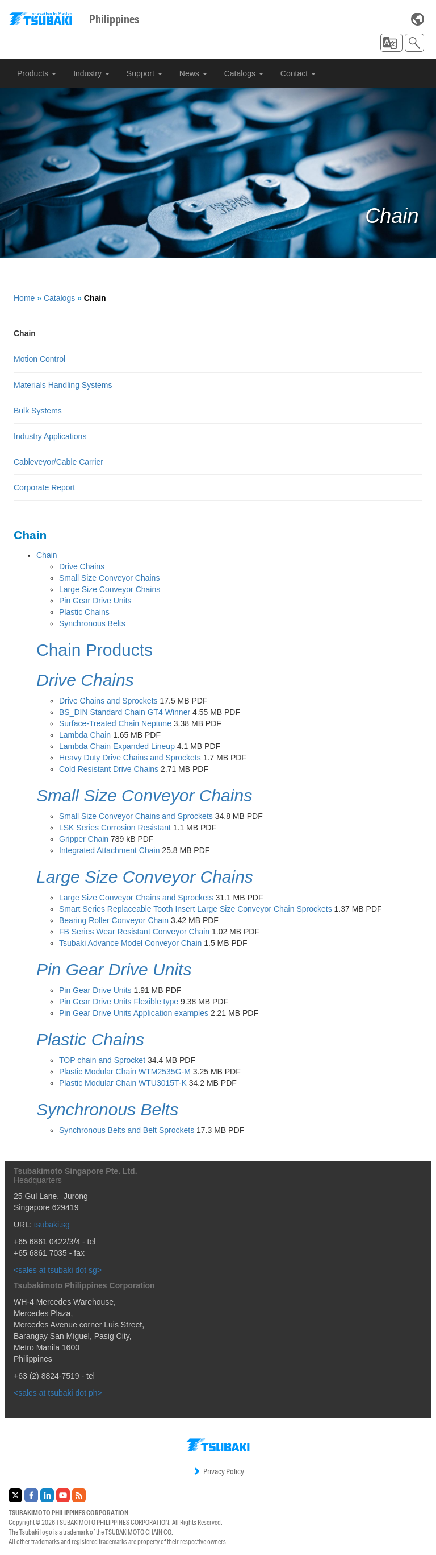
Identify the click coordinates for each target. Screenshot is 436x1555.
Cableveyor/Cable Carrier (58, 461)
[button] (391, 42)
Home (24, 298)
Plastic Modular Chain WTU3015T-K (123, 1082)
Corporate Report (44, 487)
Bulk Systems (38, 410)
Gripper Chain (83, 838)
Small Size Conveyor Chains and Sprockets (136, 816)
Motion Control (39, 358)
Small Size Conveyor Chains (109, 577)
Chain (46, 555)
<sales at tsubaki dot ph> (58, 1392)
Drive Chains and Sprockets (108, 700)
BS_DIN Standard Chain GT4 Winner (124, 712)
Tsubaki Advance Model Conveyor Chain (130, 943)
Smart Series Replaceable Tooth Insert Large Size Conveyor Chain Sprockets (195, 908)
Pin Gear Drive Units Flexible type (118, 1001)
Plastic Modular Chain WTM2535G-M (125, 1071)
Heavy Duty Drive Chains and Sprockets (130, 757)
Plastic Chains (84, 612)
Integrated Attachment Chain (109, 850)
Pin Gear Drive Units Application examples (133, 1013)
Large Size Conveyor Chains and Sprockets (136, 897)
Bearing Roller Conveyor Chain (114, 920)
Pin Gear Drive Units (95, 600)
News (193, 73)
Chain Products (94, 649)
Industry (91, 73)
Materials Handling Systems (63, 385)
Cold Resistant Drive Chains (108, 769)
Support (144, 73)
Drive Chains (81, 566)
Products (36, 73)
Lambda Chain (85, 734)
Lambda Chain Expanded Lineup (117, 746)
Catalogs (243, 73)
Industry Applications (50, 436)
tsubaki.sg (52, 1224)
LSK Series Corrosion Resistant (115, 827)
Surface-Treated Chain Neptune (115, 723)
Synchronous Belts (92, 623)
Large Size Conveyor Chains (109, 589)
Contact (298, 73)
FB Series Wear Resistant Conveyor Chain (134, 931)
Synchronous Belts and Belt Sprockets (126, 1130)
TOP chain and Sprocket (102, 1060)
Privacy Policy (218, 1471)
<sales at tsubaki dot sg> (58, 1270)
